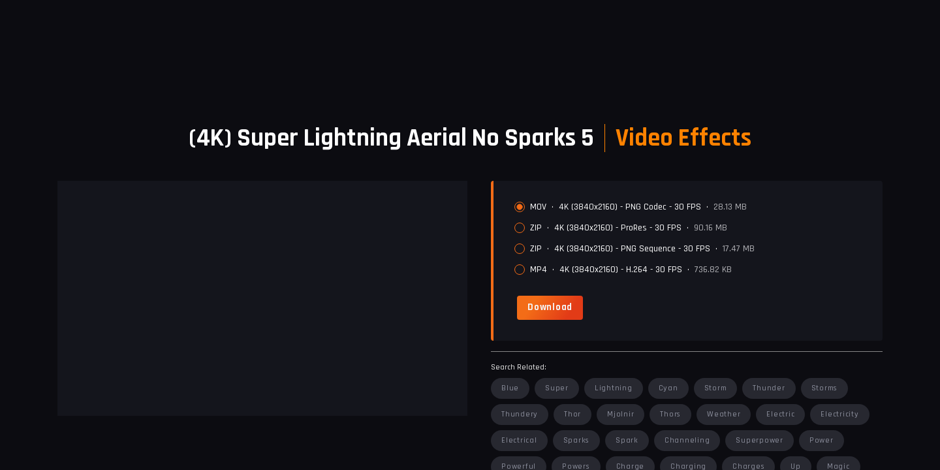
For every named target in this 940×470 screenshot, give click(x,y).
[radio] (519, 207)
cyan (668, 388)
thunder (769, 388)
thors (670, 414)
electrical (519, 440)
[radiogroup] (693, 238)
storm (715, 388)
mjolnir (620, 414)
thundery (519, 414)
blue (510, 388)
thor (572, 414)
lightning (614, 388)
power (821, 440)
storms (824, 388)
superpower (759, 440)
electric (780, 414)
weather (723, 414)
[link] (550, 307)
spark (627, 440)
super (557, 388)
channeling (687, 440)
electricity (839, 414)
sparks (576, 440)
